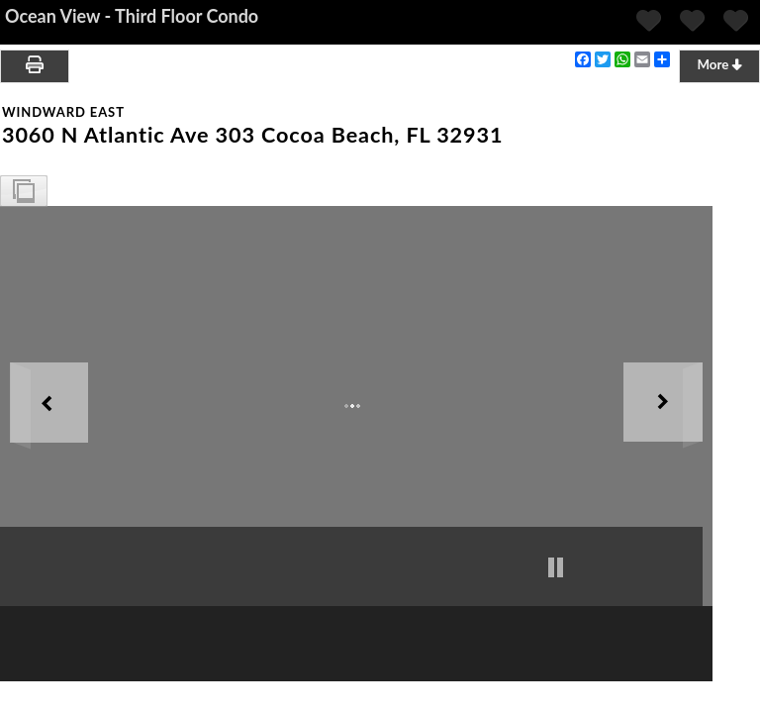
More (719, 64)
